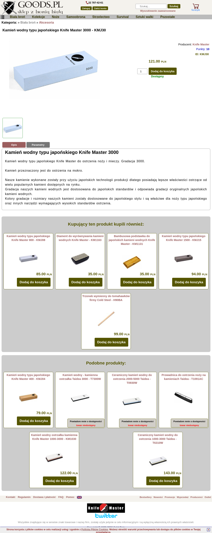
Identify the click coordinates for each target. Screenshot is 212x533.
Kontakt (10, 497)
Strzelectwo (101, 17)
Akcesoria (46, 22)
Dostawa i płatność (44, 497)
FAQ (60, 497)
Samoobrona (75, 17)
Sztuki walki (144, 17)
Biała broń (17, 17)
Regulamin (24, 497)
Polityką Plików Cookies (94, 529)
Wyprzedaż (182, 497)
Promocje (170, 497)
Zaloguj (86, 8)
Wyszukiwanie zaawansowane (158, 10)
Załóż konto (100, 8)
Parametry (38, 144)
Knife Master (201, 44)
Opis (14, 144)
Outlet (208, 497)
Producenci (196, 497)
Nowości (158, 497)
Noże (55, 17)
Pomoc (70, 497)
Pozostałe (167, 17)
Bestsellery (146, 497)
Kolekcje (38, 17)
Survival (123, 17)
